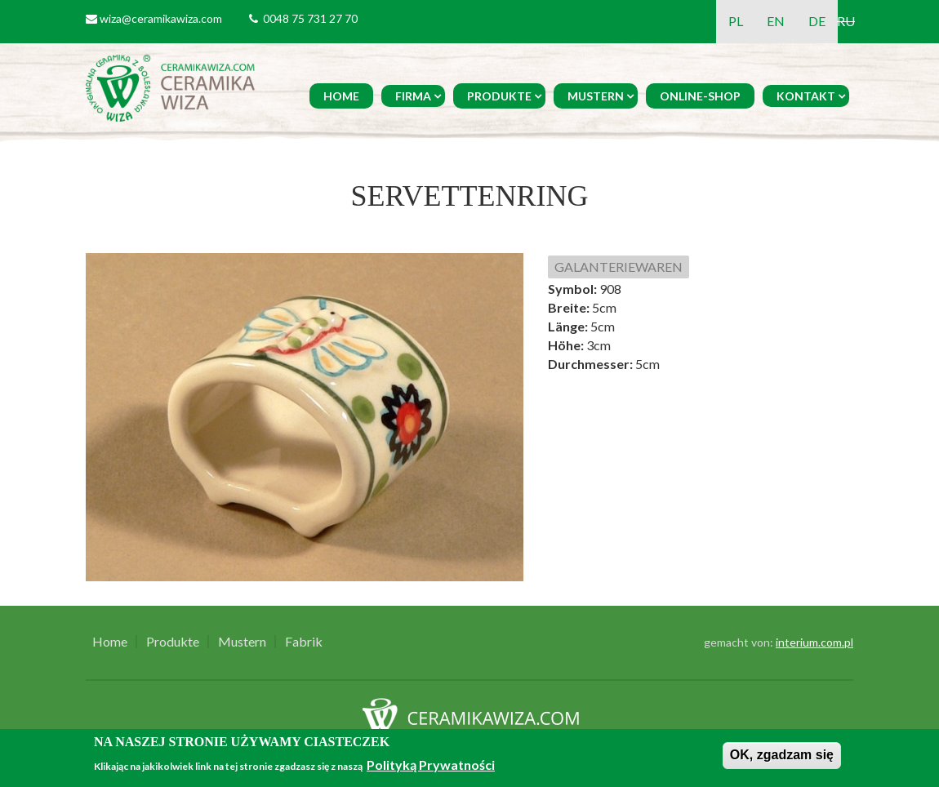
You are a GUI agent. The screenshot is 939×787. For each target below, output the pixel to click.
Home (341, 96)
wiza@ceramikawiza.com (161, 18)
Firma (413, 96)
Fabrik (304, 641)
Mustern (595, 96)
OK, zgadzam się (782, 755)
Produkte (499, 96)
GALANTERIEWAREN (618, 266)
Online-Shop (700, 96)
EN (776, 21)
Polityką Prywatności (431, 764)
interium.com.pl (814, 642)
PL (735, 21)
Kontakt (806, 96)
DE (817, 21)
